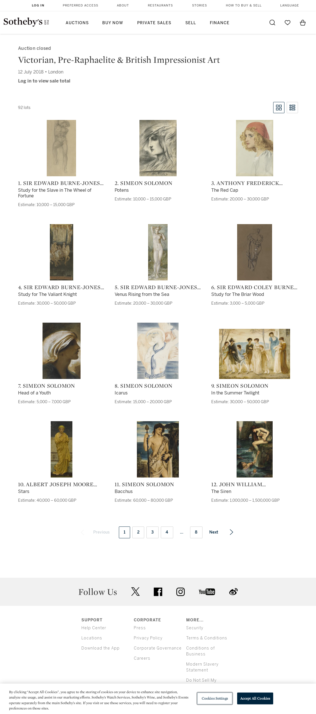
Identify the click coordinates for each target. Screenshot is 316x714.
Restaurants (160, 5)
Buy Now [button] (112, 23)
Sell (190, 23)
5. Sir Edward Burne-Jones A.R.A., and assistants (156, 287)
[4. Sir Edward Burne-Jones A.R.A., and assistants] (61, 252)
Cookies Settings (215, 698)
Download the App (100, 648)
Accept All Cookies (255, 698)
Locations (91, 638)
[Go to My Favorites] (287, 22)
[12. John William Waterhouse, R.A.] (255, 449)
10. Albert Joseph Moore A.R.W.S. (56, 484)
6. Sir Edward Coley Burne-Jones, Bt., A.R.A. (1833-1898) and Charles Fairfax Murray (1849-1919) (253, 287)
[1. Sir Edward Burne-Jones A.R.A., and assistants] (61, 148)
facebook (158, 592)
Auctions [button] (77, 23)
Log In (38, 5)
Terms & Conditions (206, 638)
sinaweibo (233, 591)
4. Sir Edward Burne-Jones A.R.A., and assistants (59, 287)
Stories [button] (199, 5)
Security (194, 628)
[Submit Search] (272, 22)
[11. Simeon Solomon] (158, 449)
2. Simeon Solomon (143, 183)
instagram (180, 592)
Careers (142, 658)
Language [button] (289, 5)
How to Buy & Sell (244, 5)
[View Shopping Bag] (302, 22)
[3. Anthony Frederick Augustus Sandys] (254, 148)
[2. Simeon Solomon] (158, 148)
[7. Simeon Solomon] (62, 351)
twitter (135, 591)
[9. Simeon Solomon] (254, 354)
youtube (207, 591)
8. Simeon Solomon (143, 385)
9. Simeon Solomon (239, 385)
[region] (158, 699)
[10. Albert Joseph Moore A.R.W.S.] (61, 449)
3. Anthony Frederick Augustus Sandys (245, 183)
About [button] (123, 5)
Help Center (93, 628)
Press (140, 628)
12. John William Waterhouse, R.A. (237, 484)
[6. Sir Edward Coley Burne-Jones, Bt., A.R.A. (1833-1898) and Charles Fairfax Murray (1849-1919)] (254, 252)
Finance (220, 23)
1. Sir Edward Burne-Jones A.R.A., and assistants (59, 183)
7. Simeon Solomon (46, 385)
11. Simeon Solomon (144, 484)
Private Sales (154, 23)
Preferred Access (80, 5)
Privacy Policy (148, 638)
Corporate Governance (158, 648)
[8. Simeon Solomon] (158, 351)
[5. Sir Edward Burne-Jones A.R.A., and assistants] (158, 252)
